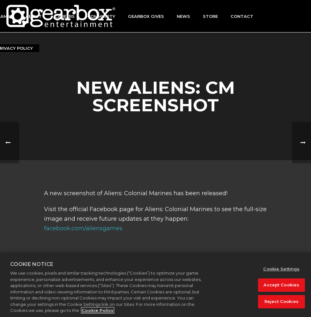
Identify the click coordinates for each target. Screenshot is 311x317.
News (183, 16)
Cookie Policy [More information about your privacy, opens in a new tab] (98, 310)
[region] (155, 284)
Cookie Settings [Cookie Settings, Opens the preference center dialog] (281, 268)
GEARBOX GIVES (146, 16)
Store (210, 16)
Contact (242, 16)
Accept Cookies (281, 284)
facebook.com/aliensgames (83, 228)
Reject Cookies (281, 301)
